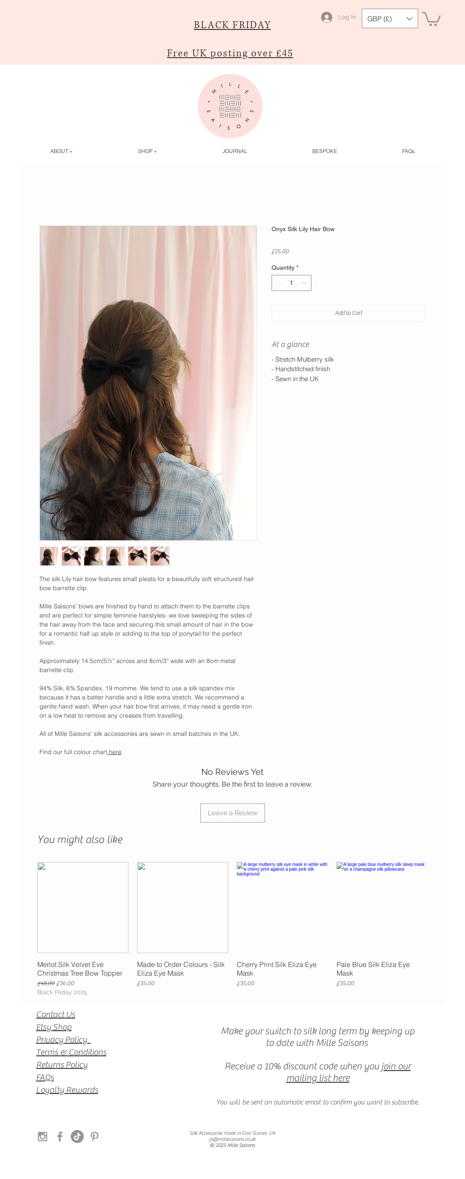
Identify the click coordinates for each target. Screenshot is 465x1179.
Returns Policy (62, 1065)
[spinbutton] (291, 283)
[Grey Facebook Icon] (59, 1136)
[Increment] (304, 283)
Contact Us (55, 1014)
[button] (390, 18)
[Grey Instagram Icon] (42, 1136)
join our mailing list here (348, 1072)
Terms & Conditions (71, 1052)
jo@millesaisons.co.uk (232, 1139)
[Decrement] (278, 283)
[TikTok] (77, 1136)
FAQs (45, 1077)
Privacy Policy (63, 1040)
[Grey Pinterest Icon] (94, 1136)
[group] (232, 929)
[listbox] (390, 18)
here (114, 752)
